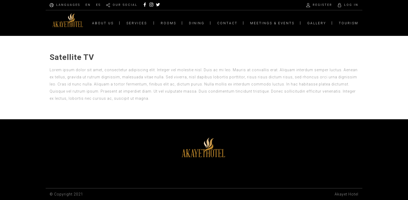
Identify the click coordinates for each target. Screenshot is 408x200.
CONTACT (227, 23)
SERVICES (136, 23)
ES (98, 5)
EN (88, 5)
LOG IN (351, 5)
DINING (197, 23)
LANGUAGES (68, 5)
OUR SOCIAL (125, 5)
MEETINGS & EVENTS (272, 23)
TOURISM (348, 23)
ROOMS (168, 23)
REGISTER (322, 5)
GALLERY (316, 23)
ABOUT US (103, 23)
